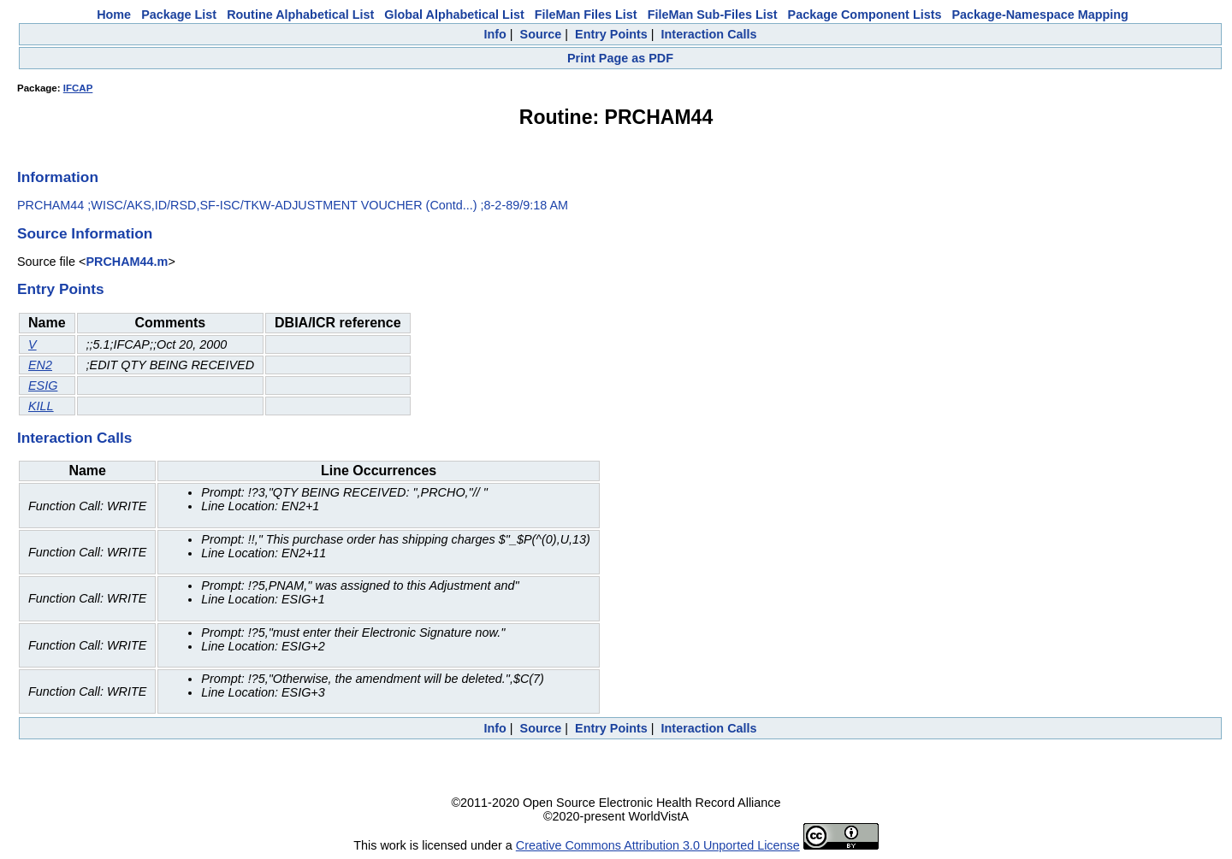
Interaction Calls (709, 34)
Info (494, 34)
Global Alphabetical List (454, 14)
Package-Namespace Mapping (1040, 14)
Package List (178, 14)
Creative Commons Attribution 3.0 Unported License (658, 845)
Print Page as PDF (620, 58)
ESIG (42, 385)
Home (114, 14)
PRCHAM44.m (127, 261)
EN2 (40, 365)
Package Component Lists (865, 14)
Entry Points (611, 34)
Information (57, 176)
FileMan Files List (586, 14)
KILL (41, 406)
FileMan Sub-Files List (713, 14)
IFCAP (78, 88)
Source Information (84, 233)
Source (541, 34)
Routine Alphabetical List (300, 14)
